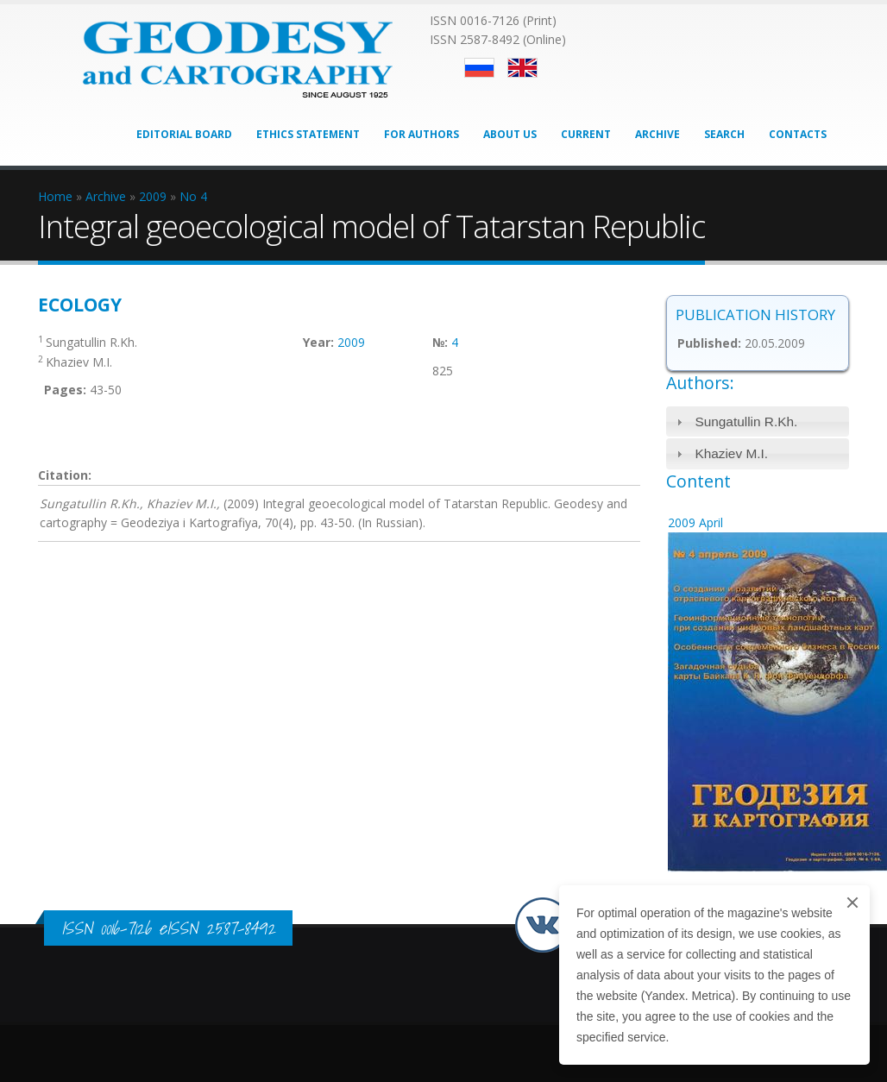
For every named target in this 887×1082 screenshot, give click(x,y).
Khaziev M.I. (731, 453)
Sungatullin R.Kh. (746, 421)
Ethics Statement (308, 134)
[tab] (758, 421)
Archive (657, 134)
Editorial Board (184, 134)
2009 (351, 342)
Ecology (80, 305)
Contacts (798, 134)
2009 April (695, 522)
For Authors (421, 134)
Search (724, 134)
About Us (510, 134)
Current (586, 134)
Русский (479, 68)
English (522, 68)
